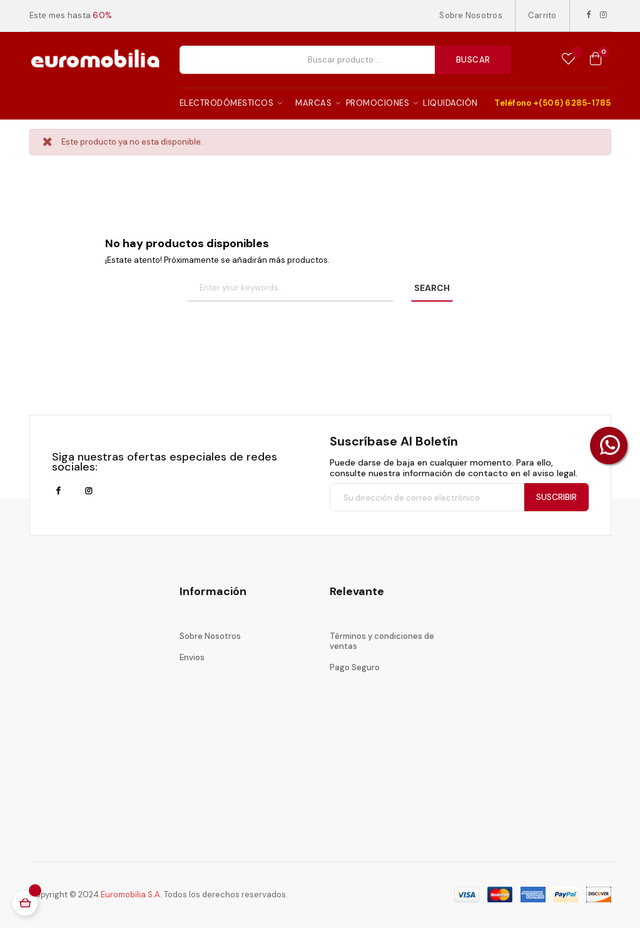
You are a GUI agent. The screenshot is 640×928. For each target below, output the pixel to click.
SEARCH (432, 287)
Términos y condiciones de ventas (382, 641)
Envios (192, 657)
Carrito (542, 15)
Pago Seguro (355, 667)
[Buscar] (290, 288)
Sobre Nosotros (470, 15)
